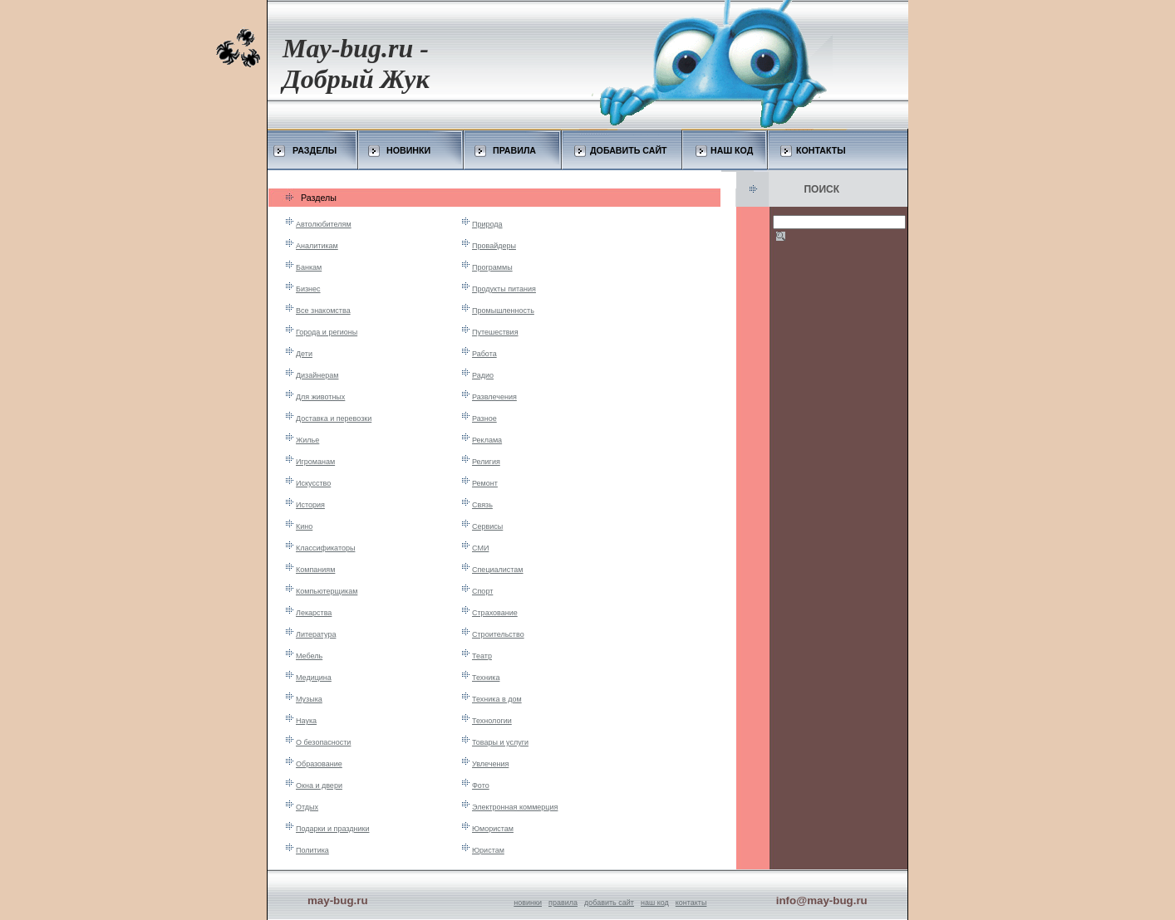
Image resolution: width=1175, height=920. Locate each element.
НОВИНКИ (408, 150)
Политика (312, 850)
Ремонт (485, 483)
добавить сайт (609, 902)
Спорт (482, 591)
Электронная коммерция (515, 807)
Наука (306, 721)
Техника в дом (497, 699)
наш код (655, 902)
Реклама (487, 440)
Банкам (309, 267)
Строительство (498, 634)
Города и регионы (326, 332)
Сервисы (487, 526)
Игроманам (315, 462)
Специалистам (498, 569)
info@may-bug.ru (822, 900)
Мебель (309, 656)
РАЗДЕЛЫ (315, 150)
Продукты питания (504, 289)
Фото (480, 785)
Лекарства (314, 613)
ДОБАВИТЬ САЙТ (628, 150)
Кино (304, 526)
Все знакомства (323, 310)
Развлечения (494, 397)
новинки (528, 902)
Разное (484, 418)
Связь (482, 505)
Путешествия (495, 332)
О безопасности (323, 742)
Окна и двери (319, 785)
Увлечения (490, 764)
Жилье (307, 440)
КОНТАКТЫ (821, 150)
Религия (486, 462)
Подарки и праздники (332, 829)
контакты (691, 902)
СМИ (480, 548)
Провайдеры (494, 246)
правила (563, 902)
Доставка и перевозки (333, 418)
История (310, 505)
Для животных (320, 397)
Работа (484, 354)
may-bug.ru (337, 900)
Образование (319, 764)
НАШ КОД (731, 150)
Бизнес (308, 289)
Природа (487, 224)
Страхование (495, 613)
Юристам (488, 850)
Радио (483, 375)
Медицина (314, 677)
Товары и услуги (500, 742)
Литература (316, 634)
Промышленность (503, 310)
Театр (482, 656)
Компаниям (315, 569)
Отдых (307, 807)
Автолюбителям (324, 224)
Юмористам (493, 829)
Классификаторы (325, 548)
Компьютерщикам (326, 591)
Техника (485, 677)
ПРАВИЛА (514, 150)
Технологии (492, 721)
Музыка (309, 699)
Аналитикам (317, 246)
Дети (304, 354)
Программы (492, 267)
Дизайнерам (317, 375)
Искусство (313, 483)
